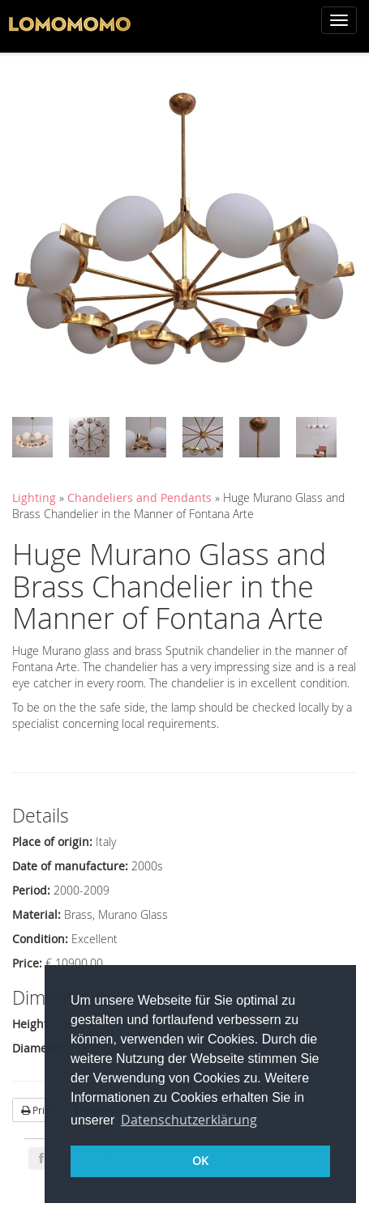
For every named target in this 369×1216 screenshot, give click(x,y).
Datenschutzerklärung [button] (189, 1120)
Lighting (34, 497)
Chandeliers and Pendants (141, 497)
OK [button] (200, 1160)
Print (37, 1109)
